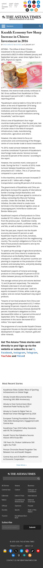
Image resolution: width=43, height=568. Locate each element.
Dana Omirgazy (8, 45)
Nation (4, 500)
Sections (10, 26)
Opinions (18, 506)
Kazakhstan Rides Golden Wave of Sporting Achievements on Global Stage (21, 391)
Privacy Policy (16, 546)
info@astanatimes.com (27, 560)
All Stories (5, 486)
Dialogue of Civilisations (32, 491)
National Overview (31, 501)
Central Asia (6, 490)
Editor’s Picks (19, 496)
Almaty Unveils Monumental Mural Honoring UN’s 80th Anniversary (17, 398)
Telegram (32, 352)
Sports (17, 510)
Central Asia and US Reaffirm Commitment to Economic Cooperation (20, 458)
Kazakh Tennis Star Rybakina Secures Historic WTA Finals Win (18, 436)
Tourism (4, 516)
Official (4, 506)
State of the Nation (32, 511)
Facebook (6, 352)
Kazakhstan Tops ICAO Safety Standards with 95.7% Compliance (19, 429)
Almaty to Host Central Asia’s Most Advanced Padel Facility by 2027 (17, 405)
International (32, 496)
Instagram (19, 352)
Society (4, 510)
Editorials (5, 496)
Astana (17, 486)
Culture (17, 490)
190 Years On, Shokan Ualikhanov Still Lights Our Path (18, 443)
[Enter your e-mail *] (11, 527)
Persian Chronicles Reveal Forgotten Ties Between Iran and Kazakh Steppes (20, 450)
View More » (21, 465)
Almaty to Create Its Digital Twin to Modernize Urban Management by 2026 (19, 412)
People (30, 506)
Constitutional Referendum (20, 501)
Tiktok (20, 356)
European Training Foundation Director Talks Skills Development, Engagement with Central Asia (21, 421)
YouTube (6, 356)
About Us (29, 546)
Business (19, 45)
